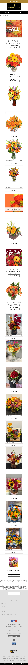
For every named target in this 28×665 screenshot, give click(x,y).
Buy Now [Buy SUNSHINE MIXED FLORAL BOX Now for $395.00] (14, 525)
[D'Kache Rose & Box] (14, 9)
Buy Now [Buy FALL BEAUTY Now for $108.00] (14, 217)
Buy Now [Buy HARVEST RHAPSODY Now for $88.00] (14, 163)
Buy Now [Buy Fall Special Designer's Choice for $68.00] (13, 276)
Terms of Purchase (14, 660)
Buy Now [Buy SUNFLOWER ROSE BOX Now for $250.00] (14, 498)
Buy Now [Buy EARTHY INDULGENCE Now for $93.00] (14, 243)
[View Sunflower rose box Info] (14, 484)
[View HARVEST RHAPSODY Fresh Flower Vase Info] (14, 149)
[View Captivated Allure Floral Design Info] (14, 290)
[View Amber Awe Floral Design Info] (14, 62)
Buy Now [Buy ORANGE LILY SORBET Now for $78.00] (14, 136)
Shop (7, 12)
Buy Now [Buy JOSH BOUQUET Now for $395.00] (14, 391)
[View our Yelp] (16, 621)
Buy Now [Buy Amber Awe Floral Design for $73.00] (13, 81)
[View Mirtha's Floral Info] (14, 404)
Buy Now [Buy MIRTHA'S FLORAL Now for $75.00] (14, 418)
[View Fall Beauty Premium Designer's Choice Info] (14, 203)
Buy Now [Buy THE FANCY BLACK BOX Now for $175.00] (14, 338)
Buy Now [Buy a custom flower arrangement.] (14, 575)
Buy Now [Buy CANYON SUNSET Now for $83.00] (14, 110)
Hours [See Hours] (23, 664)
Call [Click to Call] (5, 664)
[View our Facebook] (12, 621)
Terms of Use (23, 660)
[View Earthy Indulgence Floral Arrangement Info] (14, 229)
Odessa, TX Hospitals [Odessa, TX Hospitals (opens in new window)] (20, 656)
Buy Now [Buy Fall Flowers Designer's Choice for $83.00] (13, 47)
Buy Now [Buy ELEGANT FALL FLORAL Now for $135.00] (14, 472)
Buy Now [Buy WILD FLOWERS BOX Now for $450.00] (14, 552)
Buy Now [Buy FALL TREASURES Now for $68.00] (14, 190)
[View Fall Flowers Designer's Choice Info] (14, 28)
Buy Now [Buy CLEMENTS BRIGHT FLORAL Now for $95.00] (14, 445)
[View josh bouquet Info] (14, 377)
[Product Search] (14, 593)
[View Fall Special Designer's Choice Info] (14, 257)
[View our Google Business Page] (14, 621)
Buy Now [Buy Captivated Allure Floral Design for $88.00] (13, 309)
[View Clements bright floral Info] (14, 431)
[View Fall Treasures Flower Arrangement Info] (14, 174)
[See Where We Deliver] (14, 600)
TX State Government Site (19, 658)
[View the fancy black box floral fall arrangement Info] (14, 324)
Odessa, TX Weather (7, 658)
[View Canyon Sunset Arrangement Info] (14, 96)
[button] (14, 644)
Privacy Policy (5, 660)
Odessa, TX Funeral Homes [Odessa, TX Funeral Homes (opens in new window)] (9, 656)
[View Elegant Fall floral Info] (14, 458)
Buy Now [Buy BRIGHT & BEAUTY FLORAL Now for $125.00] (14, 365)
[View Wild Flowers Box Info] (14, 538)
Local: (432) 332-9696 (14, 630)
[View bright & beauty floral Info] (14, 351)
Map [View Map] (14, 664)
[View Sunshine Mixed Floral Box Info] (14, 511)
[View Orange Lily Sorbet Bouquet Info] (14, 122)
